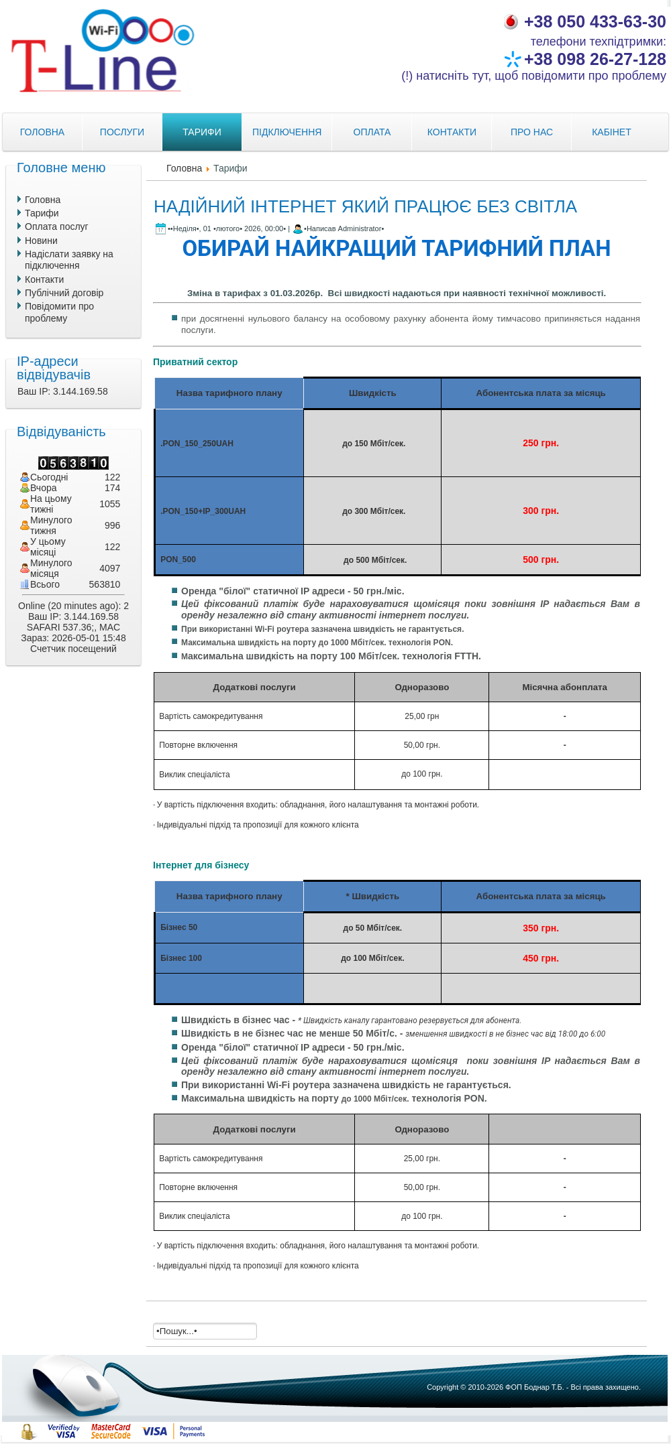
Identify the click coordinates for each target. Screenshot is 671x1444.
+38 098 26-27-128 (595, 59)
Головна (184, 168)
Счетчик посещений (73, 648)
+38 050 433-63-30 (595, 21)
